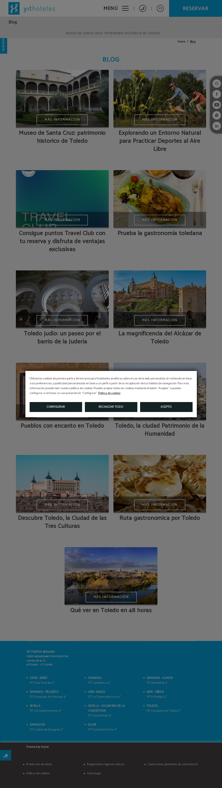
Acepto (166, 407)
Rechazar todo (111, 407)
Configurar (56, 407)
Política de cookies (109, 393)
